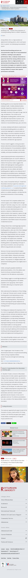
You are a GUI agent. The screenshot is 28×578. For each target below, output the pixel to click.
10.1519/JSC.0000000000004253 (11, 361)
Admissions (4, 522)
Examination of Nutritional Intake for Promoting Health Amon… (18, 433)
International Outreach (8, 511)
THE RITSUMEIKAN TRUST (16, 549)
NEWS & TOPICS (6, 6)
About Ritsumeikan (7, 499)
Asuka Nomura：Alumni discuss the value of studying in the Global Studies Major (12, 461)
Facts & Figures (13, 551)
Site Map (9, 558)
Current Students (6, 534)
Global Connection (5, 464)
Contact (3, 549)
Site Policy (3, 558)
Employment (4, 551)
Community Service (7, 518)
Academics (10, 464)
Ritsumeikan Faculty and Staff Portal (9, 553)
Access (7, 549)
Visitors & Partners (7, 542)
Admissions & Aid (6, 530)
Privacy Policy (15, 558)
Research (3, 35)
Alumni (3, 538)
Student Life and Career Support (11, 514)
